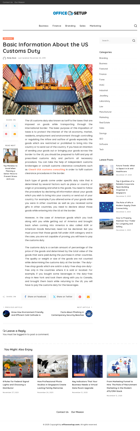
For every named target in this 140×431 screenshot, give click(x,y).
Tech (101, 149)
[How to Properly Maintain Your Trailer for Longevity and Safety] (106, 224)
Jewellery (103, 95)
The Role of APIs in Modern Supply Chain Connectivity (126, 205)
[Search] (135, 26)
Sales (101, 128)
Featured (103, 69)
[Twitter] (14, 126)
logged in (22, 337)
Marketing (104, 117)
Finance (102, 74)
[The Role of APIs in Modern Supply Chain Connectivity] (106, 207)
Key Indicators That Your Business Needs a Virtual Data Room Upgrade (85, 387)
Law (101, 106)
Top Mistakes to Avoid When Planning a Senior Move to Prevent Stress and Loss (10, 172)
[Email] (14, 134)
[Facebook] (6, 126)
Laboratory (104, 101)
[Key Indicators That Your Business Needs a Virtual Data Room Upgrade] (87, 369)
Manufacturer (105, 112)
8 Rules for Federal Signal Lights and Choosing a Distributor (17, 387)
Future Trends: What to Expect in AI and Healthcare (126, 168)
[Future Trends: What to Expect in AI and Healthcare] (106, 170)
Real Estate (104, 122)
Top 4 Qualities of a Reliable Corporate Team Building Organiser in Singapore (125, 187)
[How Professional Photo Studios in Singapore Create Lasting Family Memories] (52, 369)
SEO (101, 139)
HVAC (101, 85)
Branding (103, 58)
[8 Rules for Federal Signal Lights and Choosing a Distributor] (18, 369)
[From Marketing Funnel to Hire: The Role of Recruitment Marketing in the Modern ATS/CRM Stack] (122, 369)
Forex (102, 79)
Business (8, 39)
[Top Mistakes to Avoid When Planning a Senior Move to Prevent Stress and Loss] (10, 156)
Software (103, 144)
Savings (103, 133)
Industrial (103, 90)
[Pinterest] (6, 134)
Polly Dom (11, 58)
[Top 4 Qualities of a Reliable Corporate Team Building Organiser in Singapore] (106, 188)
